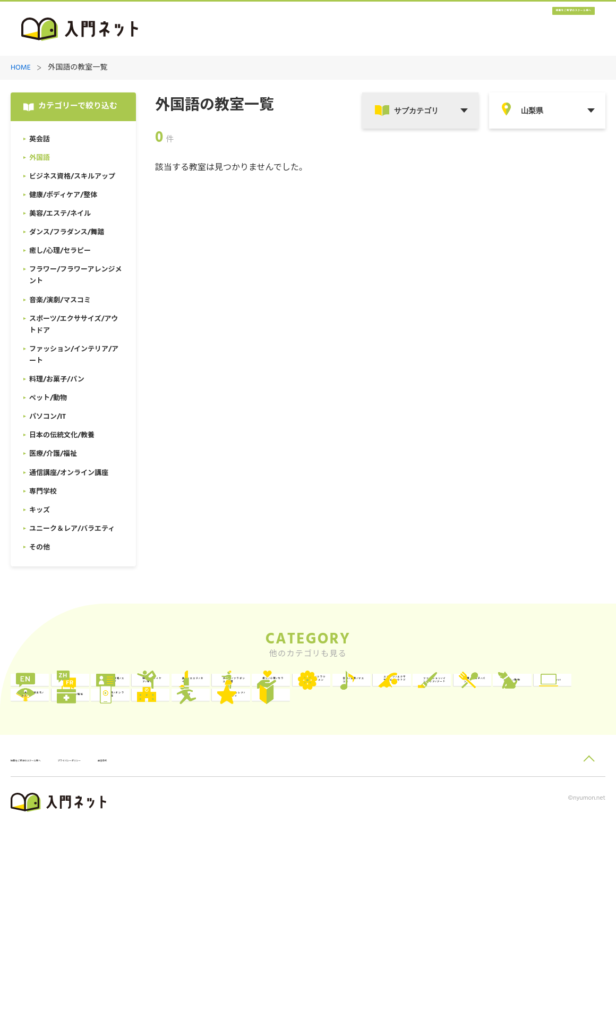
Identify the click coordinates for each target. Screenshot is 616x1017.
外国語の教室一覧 (77, 68)
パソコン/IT (424, 780)
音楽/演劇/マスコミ (438, 737)
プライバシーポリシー (151, 949)
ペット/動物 (305, 780)
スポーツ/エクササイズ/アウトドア (556, 737)
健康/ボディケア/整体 (438, 693)
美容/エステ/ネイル (558, 693)
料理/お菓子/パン (194, 780)
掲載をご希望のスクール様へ (531, 29)
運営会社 (217, 949)
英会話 (55, 693)
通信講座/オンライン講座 (196, 824)
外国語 (175, 693)
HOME (21, 68)
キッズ (415, 824)
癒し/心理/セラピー (198, 737)
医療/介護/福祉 (70, 824)
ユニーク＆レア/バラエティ (556, 824)
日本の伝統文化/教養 (556, 780)
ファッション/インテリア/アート (76, 780)
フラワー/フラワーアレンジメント (316, 737)
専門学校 (299, 824)
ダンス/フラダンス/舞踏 (78, 737)
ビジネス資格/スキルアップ (316, 693)
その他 (55, 868)
